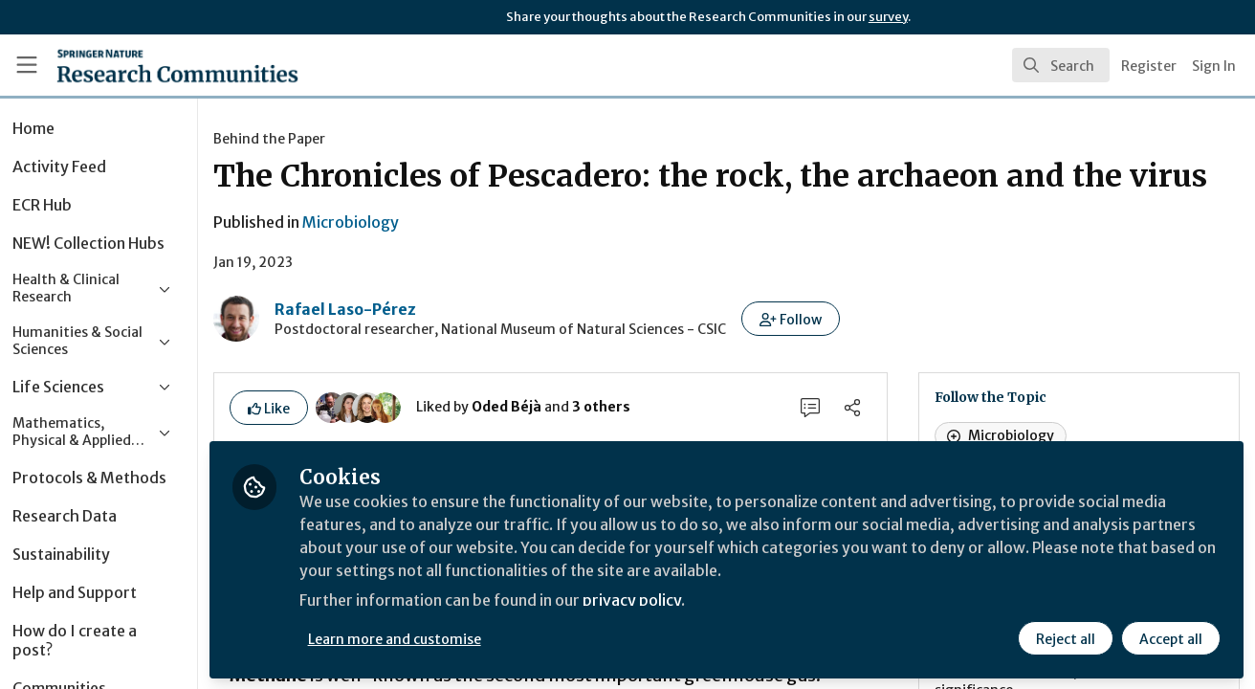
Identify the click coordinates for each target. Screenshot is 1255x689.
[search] (1061, 65)
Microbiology (397, 260)
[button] (837, 357)
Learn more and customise (441, 638)
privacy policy (681, 601)
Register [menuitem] (1149, 66)
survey (888, 17)
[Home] (150, 65)
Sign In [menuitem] (1214, 66)
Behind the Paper (316, 138)
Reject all (1065, 638)
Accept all (1170, 638)
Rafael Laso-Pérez (392, 347)
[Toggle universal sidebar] (27, 65)
